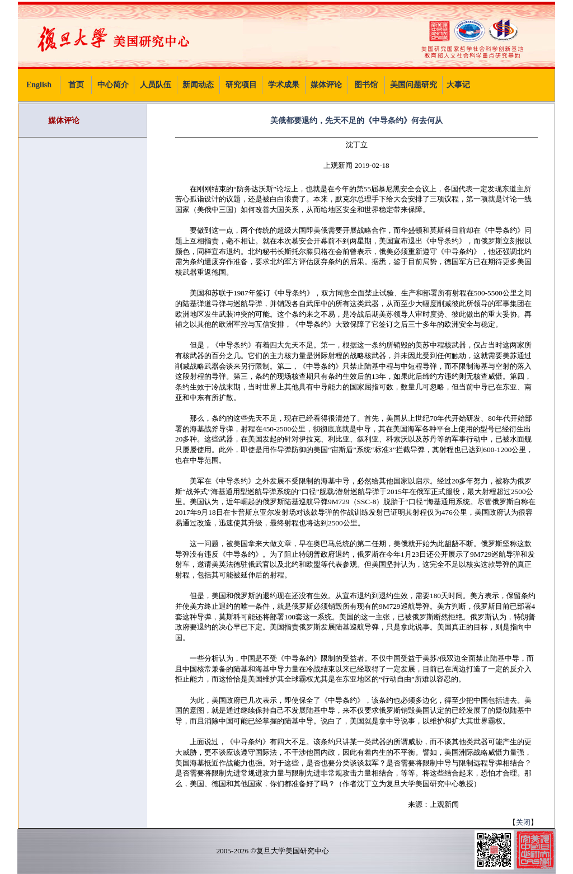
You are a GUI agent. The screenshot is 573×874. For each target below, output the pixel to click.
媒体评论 (326, 85)
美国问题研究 (413, 85)
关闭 (523, 822)
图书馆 (366, 85)
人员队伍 (155, 85)
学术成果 (283, 85)
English (38, 85)
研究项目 (241, 85)
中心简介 (113, 85)
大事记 (458, 85)
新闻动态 (198, 85)
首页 (76, 85)
